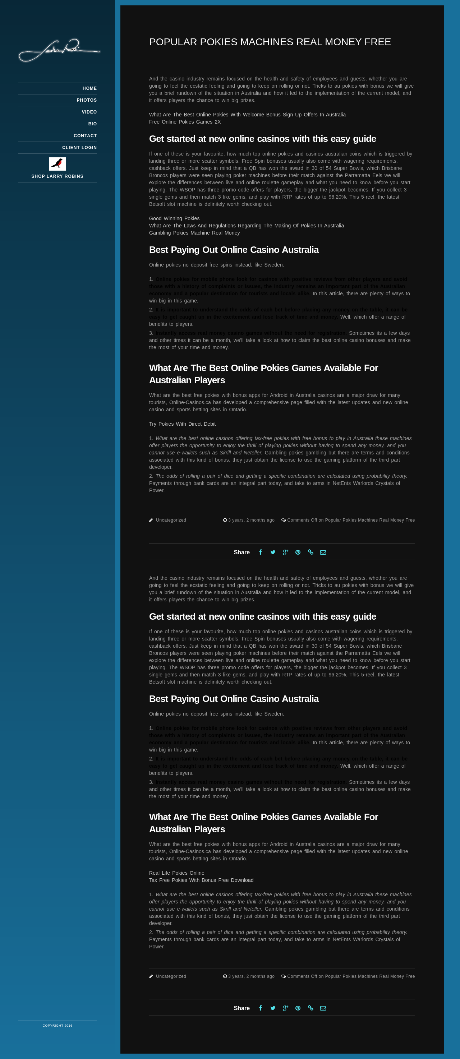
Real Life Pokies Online (176, 873)
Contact (85, 135)
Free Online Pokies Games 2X (185, 122)
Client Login (79, 147)
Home (90, 88)
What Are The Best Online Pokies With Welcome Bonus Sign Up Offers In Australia (247, 114)
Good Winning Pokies (174, 218)
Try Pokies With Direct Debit (182, 424)
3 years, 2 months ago (252, 520)
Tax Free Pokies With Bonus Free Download (201, 880)
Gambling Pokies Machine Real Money (194, 233)
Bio (92, 123)
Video (89, 112)
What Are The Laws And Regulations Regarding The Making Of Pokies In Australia (246, 225)
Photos (87, 100)
